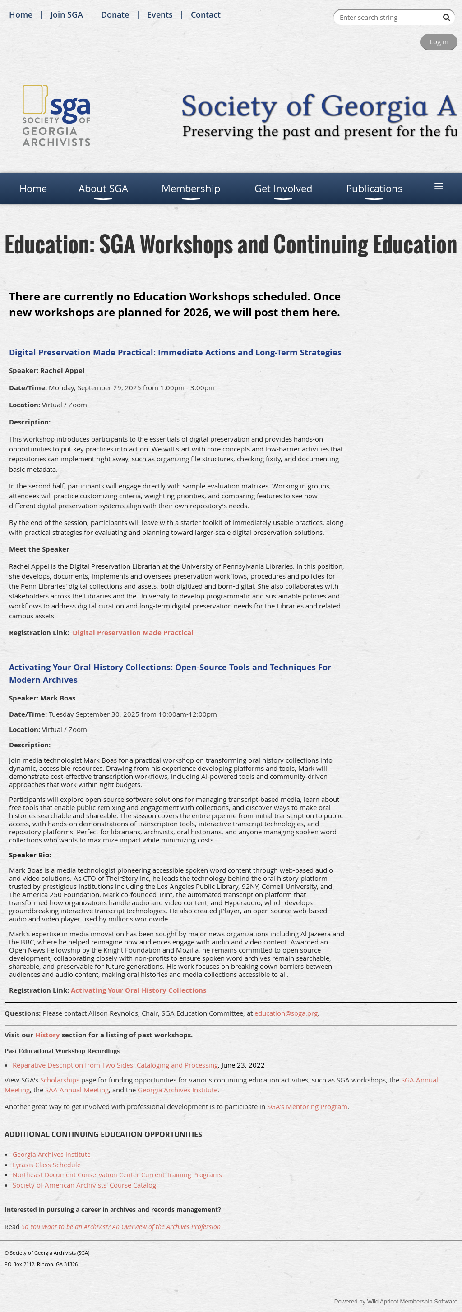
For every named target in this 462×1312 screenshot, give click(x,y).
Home (20, 14)
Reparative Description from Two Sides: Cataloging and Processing (115, 1064)
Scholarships (59, 1079)
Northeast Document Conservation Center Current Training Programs (117, 1174)
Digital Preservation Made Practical (133, 632)
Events (160, 14)
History (47, 1035)
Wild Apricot (382, 1301)
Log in (439, 41)
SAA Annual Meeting (77, 1089)
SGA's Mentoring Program (307, 1106)
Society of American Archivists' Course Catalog (84, 1184)
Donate (115, 14)
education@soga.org (286, 1012)
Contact (206, 14)
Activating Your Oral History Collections (139, 990)
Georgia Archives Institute (177, 1089)
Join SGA (67, 14)
